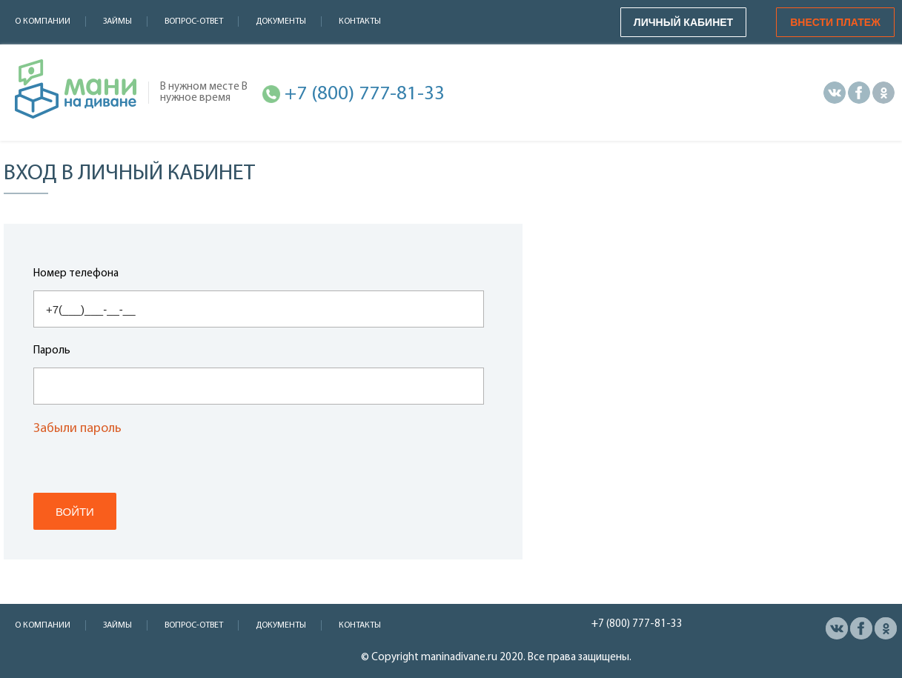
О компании (42, 21)
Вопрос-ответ (194, 21)
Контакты (360, 21)
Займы (117, 21)
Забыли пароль (77, 429)
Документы (281, 21)
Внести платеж (835, 22)
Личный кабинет (683, 22)
